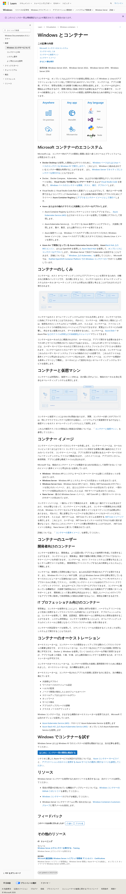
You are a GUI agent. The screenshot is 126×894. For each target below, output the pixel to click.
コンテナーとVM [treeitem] (13, 52)
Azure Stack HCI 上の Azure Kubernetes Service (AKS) (65, 726)
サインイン (118, 3)
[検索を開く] (111, 3)
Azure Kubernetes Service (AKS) (55, 723)
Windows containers (67, 27)
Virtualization (51, 27)
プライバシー (52, 889)
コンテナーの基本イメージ (67, 532)
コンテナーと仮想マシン (49, 54)
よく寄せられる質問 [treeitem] (14, 61)
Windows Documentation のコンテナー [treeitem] (17, 37)
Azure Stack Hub (89, 248)
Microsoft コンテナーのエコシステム (54, 48)
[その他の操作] (120, 27)
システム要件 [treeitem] (12, 56)
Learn (40, 27)
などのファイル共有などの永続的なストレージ (68, 334)
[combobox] (17, 30)
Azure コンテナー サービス (105, 758)
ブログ (33, 889)
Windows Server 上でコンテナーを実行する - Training (58, 848)
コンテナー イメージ (48, 57)
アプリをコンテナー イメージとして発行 (95, 197)
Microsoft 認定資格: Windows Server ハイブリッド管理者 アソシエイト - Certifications (71, 858)
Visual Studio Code (109, 181)
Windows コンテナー (51, 796)
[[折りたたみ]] (30, 25)
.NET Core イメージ (113, 516)
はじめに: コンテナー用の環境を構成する (57, 752)
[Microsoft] (4, 3)
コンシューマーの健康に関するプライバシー (79, 889)
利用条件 (104, 889)
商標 (113, 889)
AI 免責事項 (6, 889)
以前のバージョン (21, 889)
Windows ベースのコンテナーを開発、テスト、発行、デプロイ (78, 185)
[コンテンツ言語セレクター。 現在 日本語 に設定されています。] (7, 883)
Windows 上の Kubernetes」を (82, 255)
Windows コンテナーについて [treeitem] (18, 47)
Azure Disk (109, 330)
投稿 (42, 889)
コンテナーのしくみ (47, 51)
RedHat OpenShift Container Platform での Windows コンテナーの (77, 259)
